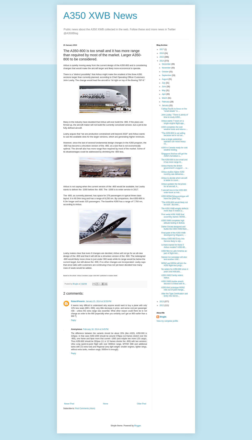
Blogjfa (163, 317)
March (165, 98)
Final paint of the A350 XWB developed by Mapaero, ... (173, 234)
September (167, 75)
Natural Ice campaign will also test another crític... (174, 258)
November (166, 68)
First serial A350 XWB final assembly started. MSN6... (173, 215)
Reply (73, 320)
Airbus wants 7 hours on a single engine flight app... (173, 122)
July (164, 83)
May (164, 90)
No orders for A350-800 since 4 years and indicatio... (174, 270)
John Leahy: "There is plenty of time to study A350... (174, 116)
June (164, 86)
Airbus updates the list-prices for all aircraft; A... (173, 185)
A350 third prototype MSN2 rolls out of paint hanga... (173, 288)
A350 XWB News (100, 15)
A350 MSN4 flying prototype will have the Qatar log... (175, 197)
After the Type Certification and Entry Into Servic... (174, 295)
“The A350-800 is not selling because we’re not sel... (173, 134)
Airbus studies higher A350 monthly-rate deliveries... (173, 173)
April (164, 94)
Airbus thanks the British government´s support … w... (174, 167)
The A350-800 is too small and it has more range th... (174, 161)
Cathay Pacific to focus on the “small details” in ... (174, 110)
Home (105, 404)
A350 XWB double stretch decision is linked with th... (173, 282)
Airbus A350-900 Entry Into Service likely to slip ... (172, 240)
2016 (162, 53)
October (165, 72)
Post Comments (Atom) (85, 408)
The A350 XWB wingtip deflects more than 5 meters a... (174, 209)
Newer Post (69, 404)
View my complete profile (167, 321)
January (165, 105)
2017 (162, 49)
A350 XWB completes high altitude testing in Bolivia (172, 221)
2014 (162, 61)
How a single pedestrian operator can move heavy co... (173, 141)
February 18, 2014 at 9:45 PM (95, 329)
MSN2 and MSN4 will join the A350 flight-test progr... (173, 264)
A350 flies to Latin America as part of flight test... (174, 252)
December (166, 64)
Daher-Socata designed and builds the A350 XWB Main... (174, 228)
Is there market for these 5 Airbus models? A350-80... (173, 246)
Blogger (137, 426)
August (165, 79)
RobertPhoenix (78, 301)
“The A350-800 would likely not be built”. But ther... (174, 203)
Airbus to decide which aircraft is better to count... (174, 179)
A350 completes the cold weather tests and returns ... (174, 128)
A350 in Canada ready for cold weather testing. (174, 149)
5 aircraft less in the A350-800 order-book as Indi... (174, 191)
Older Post (141, 404)
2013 (162, 301)
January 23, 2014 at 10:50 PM (98, 301)
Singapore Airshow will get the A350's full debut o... (174, 155)
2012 (162, 305)
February (166, 102)
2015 (162, 57)
